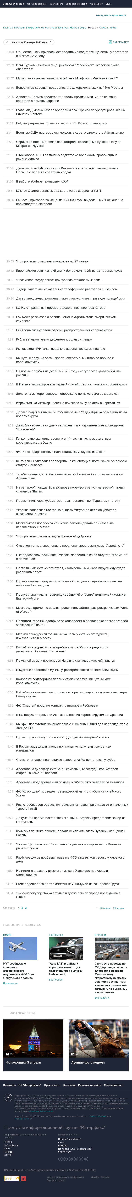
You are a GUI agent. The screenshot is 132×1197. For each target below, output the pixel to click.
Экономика (42, 27)
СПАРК (8, 1142)
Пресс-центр (52, 1085)
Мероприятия (113, 1085)
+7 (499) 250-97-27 (23, 1119)
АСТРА (8, 1155)
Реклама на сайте (89, 1085)
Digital (83, 27)
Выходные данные (56, 1180)
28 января (120, 908)
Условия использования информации (65, 1177)
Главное (8, 27)
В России (19, 27)
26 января (103, 908)
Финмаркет (96, 3)
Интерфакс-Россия (76, 3)
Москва (74, 27)
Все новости (10, 983)
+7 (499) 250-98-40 (97, 1116)
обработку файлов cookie (41, 1111)
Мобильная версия (13, 3)
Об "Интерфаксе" (37, 3)
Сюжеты (104, 27)
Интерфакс (66, 15)
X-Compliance (11, 1145)
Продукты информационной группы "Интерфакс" (55, 1127)
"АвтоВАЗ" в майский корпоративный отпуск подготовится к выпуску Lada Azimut (65, 969)
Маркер (8, 1152)
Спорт (53, 27)
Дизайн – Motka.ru (100, 1177)
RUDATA (62, 1145)
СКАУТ (8, 1148)
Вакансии (69, 1085)
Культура (63, 27)
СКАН (61, 1142)
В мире (30, 27)
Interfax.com (56, 3)
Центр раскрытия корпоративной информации (74, 1150)
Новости (93, 27)
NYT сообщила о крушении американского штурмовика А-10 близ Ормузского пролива (19, 971)
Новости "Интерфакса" (69, 1139)
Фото (113, 27)
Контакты (9, 1085)
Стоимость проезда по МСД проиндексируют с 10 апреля (111, 978)
